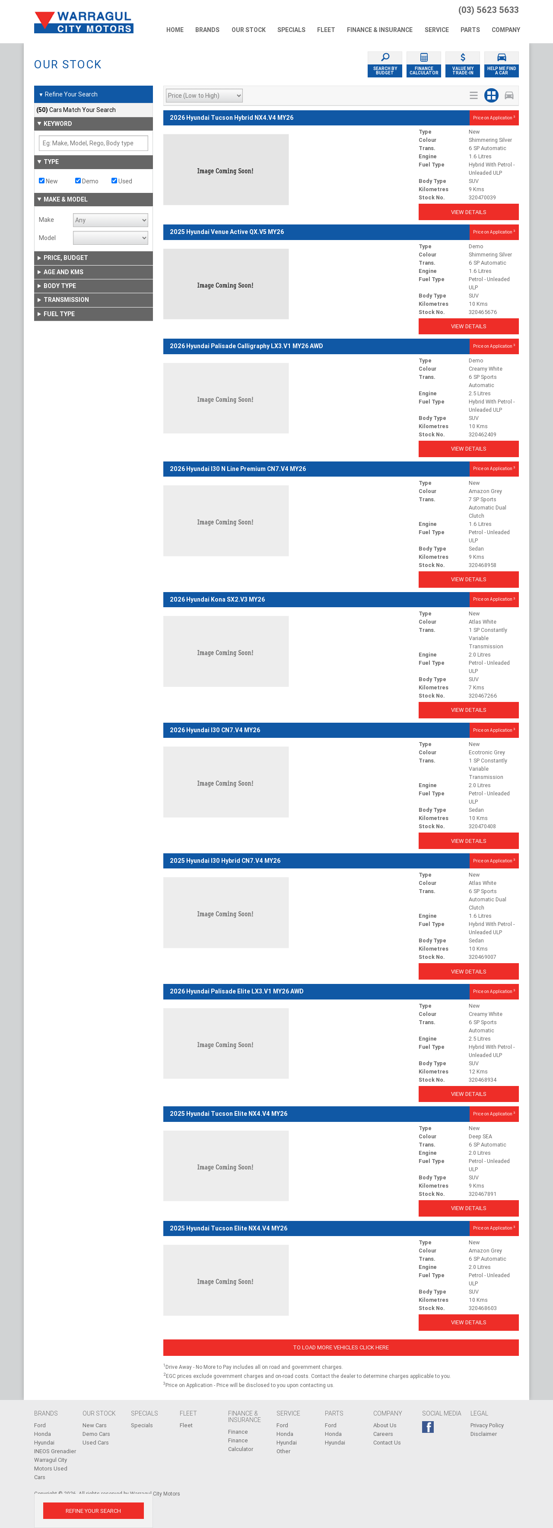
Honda (42, 1434)
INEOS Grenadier (55, 1451)
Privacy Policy (487, 1425)
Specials (142, 1425)
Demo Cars (96, 1434)
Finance (238, 1431)
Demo (87, 181)
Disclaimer (483, 1434)
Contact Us (387, 1442)
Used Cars (96, 1442)
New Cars (95, 1425)
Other (283, 1451)
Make (46, 220)
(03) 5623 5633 (488, 10)
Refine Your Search (68, 94)
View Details (468, 212)
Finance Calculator (240, 1445)
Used (121, 181)
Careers (383, 1434)
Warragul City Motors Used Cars (50, 1468)
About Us (385, 1425)
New (48, 181)
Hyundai (44, 1442)
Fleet (186, 1425)
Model (47, 238)
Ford (40, 1425)
